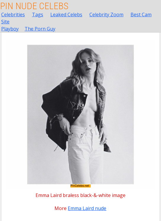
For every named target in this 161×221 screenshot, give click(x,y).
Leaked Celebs (66, 14)
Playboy (10, 28)
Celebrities (13, 14)
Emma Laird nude (87, 208)
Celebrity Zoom (106, 14)
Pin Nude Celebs (34, 6)
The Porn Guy (40, 28)
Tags (37, 14)
